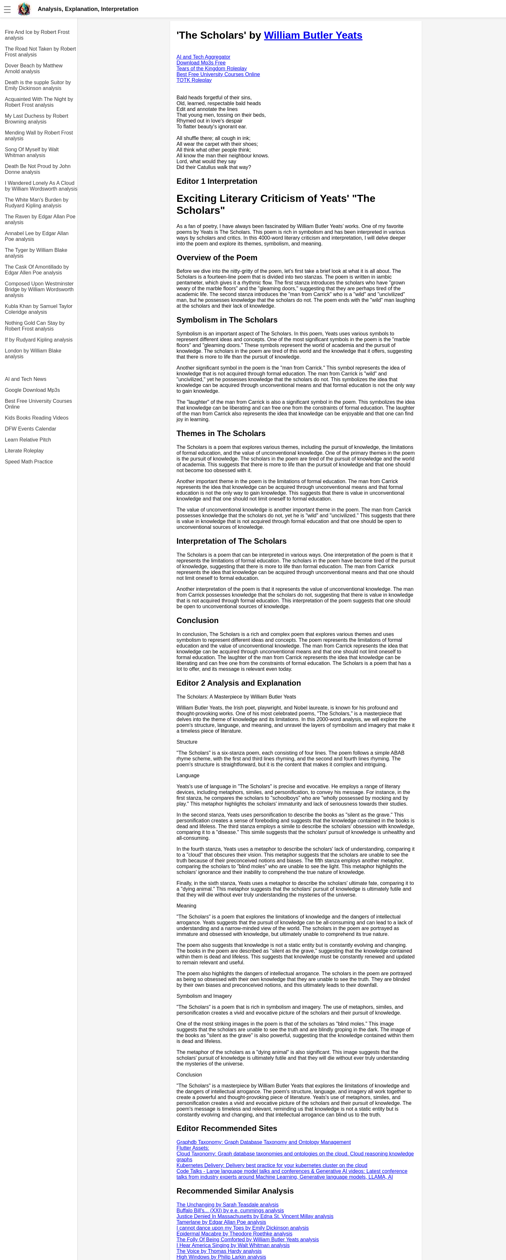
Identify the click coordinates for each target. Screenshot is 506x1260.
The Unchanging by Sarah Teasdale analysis (227, 1204)
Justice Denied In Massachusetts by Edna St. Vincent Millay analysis (255, 1216)
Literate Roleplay (24, 450)
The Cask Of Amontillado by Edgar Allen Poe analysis (37, 269)
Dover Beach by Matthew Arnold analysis (34, 68)
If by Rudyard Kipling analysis (39, 339)
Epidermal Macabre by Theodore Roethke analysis (234, 1233)
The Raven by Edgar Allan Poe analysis (40, 219)
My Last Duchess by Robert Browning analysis (36, 118)
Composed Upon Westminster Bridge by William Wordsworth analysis (39, 289)
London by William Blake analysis (33, 353)
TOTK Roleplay (194, 80)
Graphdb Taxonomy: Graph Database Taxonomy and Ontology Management (264, 1142)
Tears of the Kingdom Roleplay (212, 68)
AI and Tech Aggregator (203, 57)
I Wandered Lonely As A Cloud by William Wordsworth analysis (41, 186)
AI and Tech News (25, 379)
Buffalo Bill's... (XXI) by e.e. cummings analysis (230, 1210)
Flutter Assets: (193, 1148)
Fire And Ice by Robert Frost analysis (37, 35)
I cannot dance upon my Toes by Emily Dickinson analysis (243, 1228)
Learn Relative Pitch (28, 439)
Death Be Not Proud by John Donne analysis (38, 169)
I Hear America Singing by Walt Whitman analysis (233, 1245)
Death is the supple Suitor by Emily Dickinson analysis (38, 85)
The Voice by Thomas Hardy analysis (219, 1251)
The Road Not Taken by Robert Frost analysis (40, 51)
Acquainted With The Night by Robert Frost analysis (39, 102)
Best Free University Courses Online (38, 404)
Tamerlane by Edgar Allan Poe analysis (221, 1222)
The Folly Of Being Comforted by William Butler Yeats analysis (248, 1239)
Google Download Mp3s (32, 390)
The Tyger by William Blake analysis (36, 253)
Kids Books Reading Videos (36, 418)
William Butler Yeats (313, 35)
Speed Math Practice (29, 461)
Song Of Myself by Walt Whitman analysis (32, 152)
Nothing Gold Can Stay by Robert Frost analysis (35, 326)
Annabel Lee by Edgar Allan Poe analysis (36, 236)
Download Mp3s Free (201, 62)
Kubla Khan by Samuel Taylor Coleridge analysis (39, 309)
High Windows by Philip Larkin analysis (221, 1257)
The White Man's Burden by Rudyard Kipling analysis (36, 202)
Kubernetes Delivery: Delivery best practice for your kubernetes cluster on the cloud (272, 1165)
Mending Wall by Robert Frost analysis (39, 135)
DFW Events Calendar (30, 429)
